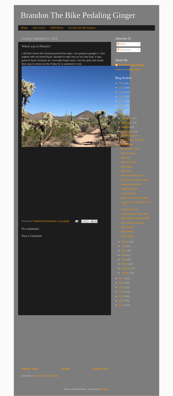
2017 (122, 278)
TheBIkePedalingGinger (131, 65)
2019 (122, 110)
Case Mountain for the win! (134, 214)
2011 (122, 305)
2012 (122, 300)
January (125, 273)
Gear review (39, 27)
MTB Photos (56, 27)
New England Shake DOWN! (135, 218)
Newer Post (29, 368)
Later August (127, 236)
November (127, 122)
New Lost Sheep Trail (132, 175)
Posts (121, 44)
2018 (122, 114)
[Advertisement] (64, 341)
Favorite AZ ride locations (82, 27)
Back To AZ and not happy (134, 197)
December (127, 118)
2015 (122, 287)
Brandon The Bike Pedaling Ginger (78, 15)
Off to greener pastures (132, 223)
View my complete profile (128, 69)
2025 (122, 83)
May (123, 255)
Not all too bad (128, 162)
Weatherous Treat (130, 148)
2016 (122, 283)
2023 (122, 92)
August (125, 241)
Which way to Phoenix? (133, 140)
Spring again (127, 227)
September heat (129, 189)
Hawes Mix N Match (131, 184)
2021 (122, 101)
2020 (122, 105)
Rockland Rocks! (129, 209)
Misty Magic (127, 144)
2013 (122, 296)
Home (24, 27)
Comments (124, 50)
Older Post (100, 368)
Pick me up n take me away (135, 180)
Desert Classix (128, 153)
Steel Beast (127, 171)
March (124, 264)
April (124, 259)
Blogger (104, 389)
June (124, 250)
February (126, 268)
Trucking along (128, 193)
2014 (122, 291)
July (123, 246)
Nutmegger (126, 166)
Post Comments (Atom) (47, 376)
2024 (122, 87)
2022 (122, 96)
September (127, 131)
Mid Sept (125, 157)
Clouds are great (129, 135)
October (125, 127)
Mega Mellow (127, 231)
